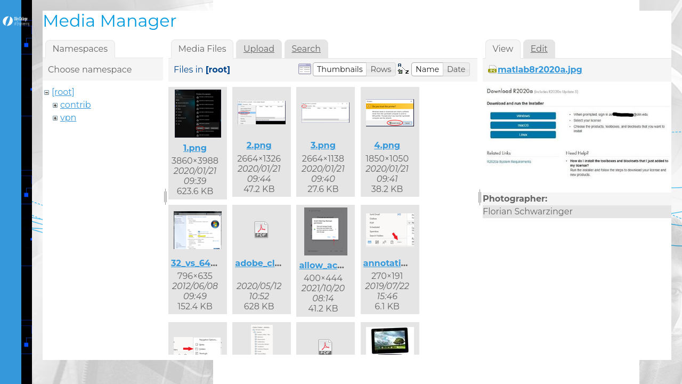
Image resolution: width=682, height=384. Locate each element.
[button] (340, 69)
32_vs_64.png (201, 263)
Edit (539, 49)
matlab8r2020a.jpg (540, 70)
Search (306, 49)
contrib (75, 105)
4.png (387, 145)
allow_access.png (338, 265)
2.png (259, 145)
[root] (63, 92)
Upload (258, 49)
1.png (195, 148)
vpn (68, 118)
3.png (323, 145)
